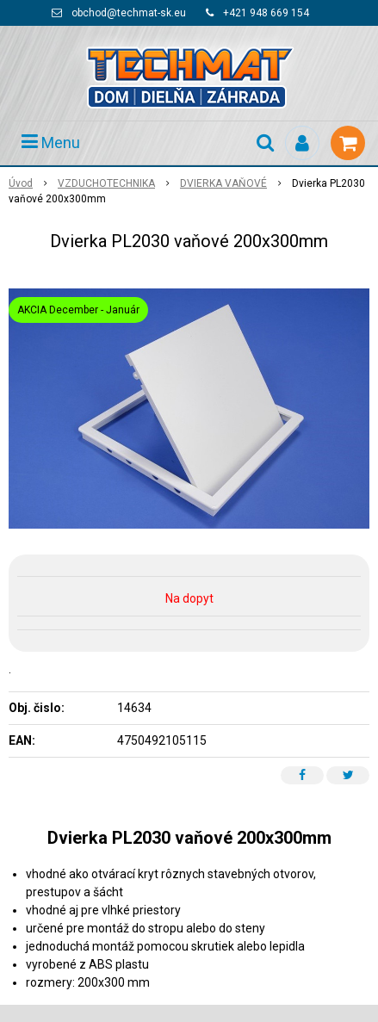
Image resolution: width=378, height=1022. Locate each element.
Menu (51, 142)
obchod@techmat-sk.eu (128, 13)
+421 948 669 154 (266, 13)
